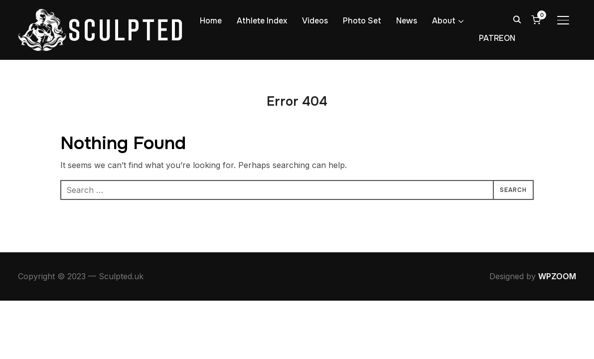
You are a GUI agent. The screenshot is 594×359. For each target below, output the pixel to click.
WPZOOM (557, 276)
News (406, 20)
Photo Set (362, 20)
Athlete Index (262, 20)
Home (211, 20)
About (443, 20)
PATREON (497, 38)
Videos (315, 20)
